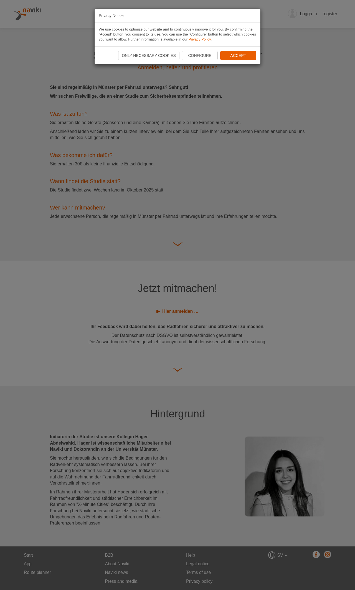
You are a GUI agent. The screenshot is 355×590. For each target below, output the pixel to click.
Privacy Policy (200, 39)
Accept (238, 55)
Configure (199, 55)
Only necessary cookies (149, 55)
